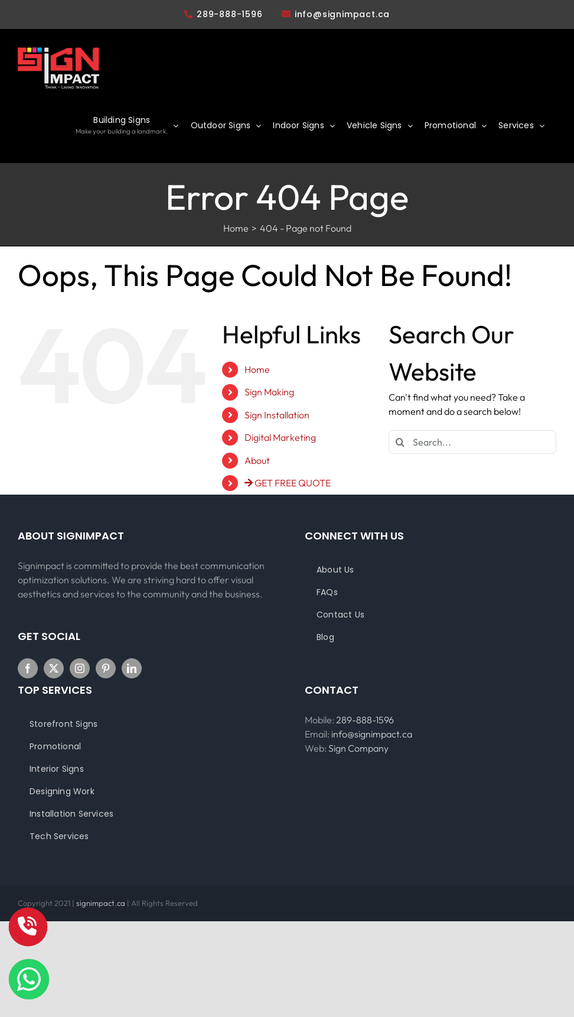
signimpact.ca (101, 903)
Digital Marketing (280, 437)
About (257, 460)
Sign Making (269, 392)
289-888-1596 (223, 14)
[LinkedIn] (132, 668)
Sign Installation (276, 415)
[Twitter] (54, 668)
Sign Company (358, 748)
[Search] (400, 442)
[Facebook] (28, 668)
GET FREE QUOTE (287, 483)
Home (257, 369)
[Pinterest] (106, 668)
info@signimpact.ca (342, 14)
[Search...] (472, 442)
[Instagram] (80, 668)
